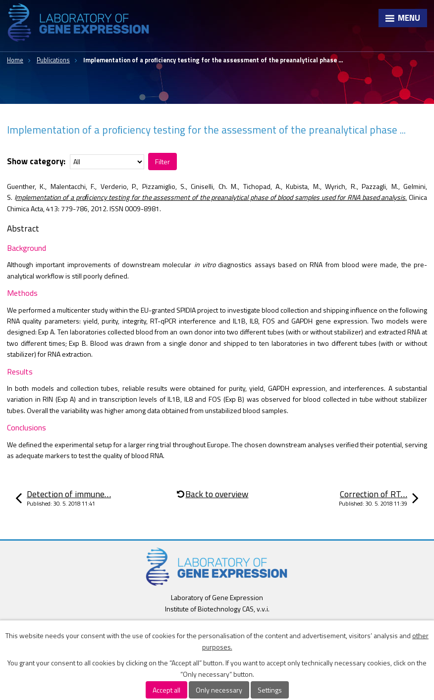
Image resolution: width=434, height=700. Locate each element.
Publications (53, 60)
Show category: (36, 161)
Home (15, 60)
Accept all (166, 690)
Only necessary (219, 690)
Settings (270, 690)
